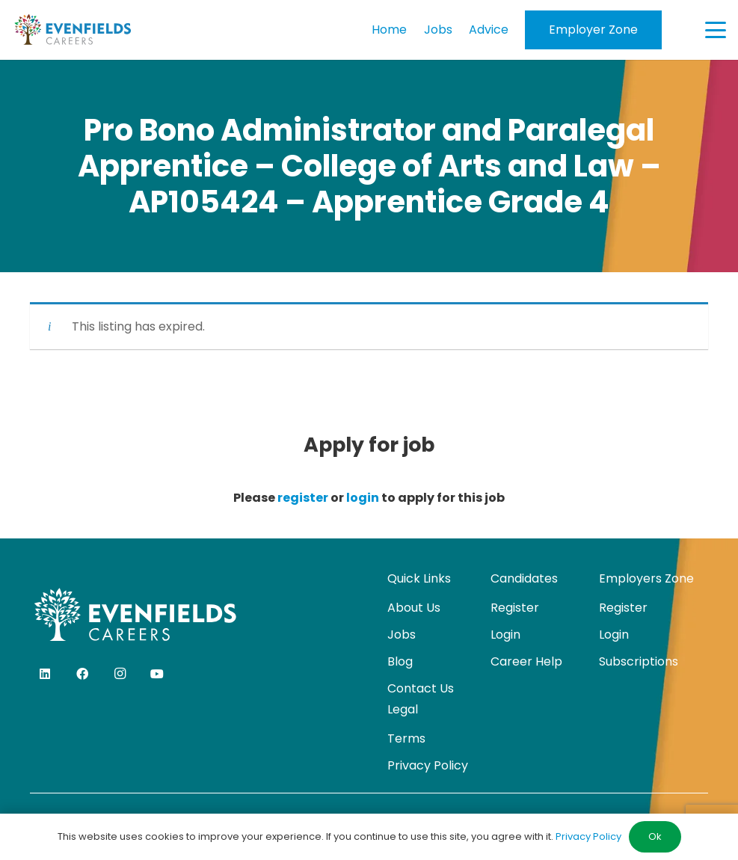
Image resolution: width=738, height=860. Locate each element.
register (302, 497)
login (362, 497)
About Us (413, 607)
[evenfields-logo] (72, 29)
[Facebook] (82, 674)
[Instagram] (120, 674)
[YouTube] (157, 674)
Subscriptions (638, 661)
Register (515, 607)
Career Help (526, 661)
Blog (400, 661)
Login (505, 634)
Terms (406, 738)
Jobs (401, 634)
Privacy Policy (427, 765)
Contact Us (420, 688)
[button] (715, 29)
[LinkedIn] (45, 674)
